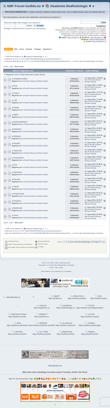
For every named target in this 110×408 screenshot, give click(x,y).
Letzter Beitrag (93, 71)
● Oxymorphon (18, 158)
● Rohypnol (16, 201)
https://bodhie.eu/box (98, 298)
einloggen (24, 23)
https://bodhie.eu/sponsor (66, 325)
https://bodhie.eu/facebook (17, 325)
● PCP (14, 165)
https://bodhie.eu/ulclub (89, 317)
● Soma (15, 215)
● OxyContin (17, 151)
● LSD (14, 100)
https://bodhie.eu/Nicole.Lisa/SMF (41, 325)
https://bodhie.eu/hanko (17, 334)
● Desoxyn (16, 179)
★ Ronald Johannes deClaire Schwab (35, 81)
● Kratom (15, 93)
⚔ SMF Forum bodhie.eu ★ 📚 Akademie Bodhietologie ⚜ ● (48, 6)
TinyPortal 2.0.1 (43, 265)
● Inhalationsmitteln (19, 79)
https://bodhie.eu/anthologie (90, 325)
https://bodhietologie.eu (98, 39)
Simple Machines (64, 263)
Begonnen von (26, 71)
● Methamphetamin (19, 122)
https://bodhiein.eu (97, 37)
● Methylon (16, 136)
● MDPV (15, 115)
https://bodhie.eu (73, 37)
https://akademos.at (99, 41)
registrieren (36, 23)
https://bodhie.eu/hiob (89, 334)
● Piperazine (17, 172)
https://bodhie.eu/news (17, 317)
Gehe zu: (60, 242)
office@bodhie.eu (13, 297)
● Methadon (16, 129)
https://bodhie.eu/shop (65, 334)
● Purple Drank (18, 194)
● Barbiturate (17, 208)
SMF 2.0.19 (45, 263)
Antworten (70, 71)
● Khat (14, 86)
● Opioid (15, 187)
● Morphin (16, 143)
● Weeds (15, 108)
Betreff (16, 71)
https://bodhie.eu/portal (77, 298)
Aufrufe (79, 71)
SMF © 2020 (55, 263)
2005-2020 (53, 265)
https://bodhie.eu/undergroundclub (89, 308)
